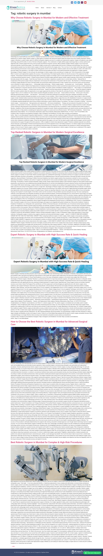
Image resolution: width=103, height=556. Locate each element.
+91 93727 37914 (31, 1)
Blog (54, 7)
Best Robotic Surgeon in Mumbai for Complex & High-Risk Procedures (46, 442)
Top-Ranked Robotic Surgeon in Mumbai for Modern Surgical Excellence (47, 132)
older (13, 546)
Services (48, 7)
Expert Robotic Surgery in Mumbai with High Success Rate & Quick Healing (49, 234)
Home (37, 7)
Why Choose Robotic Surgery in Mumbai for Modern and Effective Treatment (50, 17)
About (42, 7)
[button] (92, 552)
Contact (60, 7)
